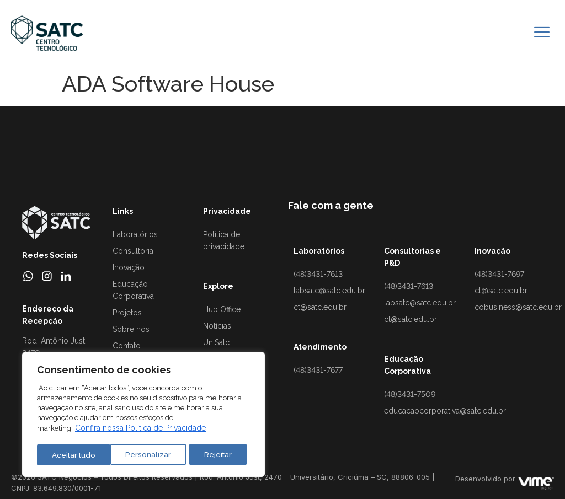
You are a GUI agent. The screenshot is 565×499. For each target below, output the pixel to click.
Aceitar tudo (213, 454)
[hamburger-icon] (541, 33)
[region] (143, 415)
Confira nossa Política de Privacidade (140, 430)
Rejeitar (143, 454)
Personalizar (74, 454)
